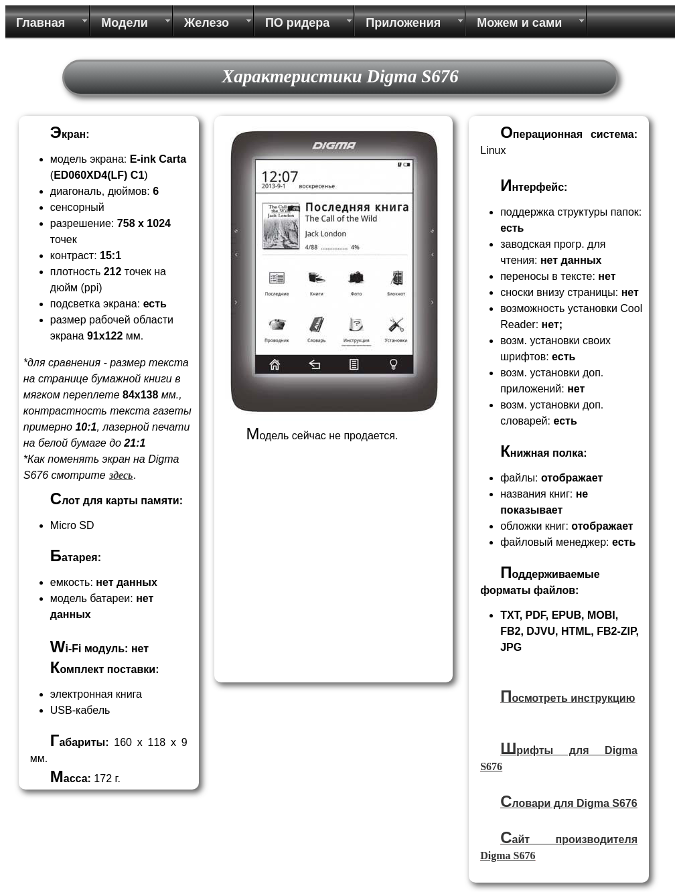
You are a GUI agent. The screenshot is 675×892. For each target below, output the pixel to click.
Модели (124, 22)
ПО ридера (297, 22)
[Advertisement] (331, 584)
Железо (206, 22)
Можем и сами (519, 22)
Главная (40, 22)
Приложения (403, 22)
